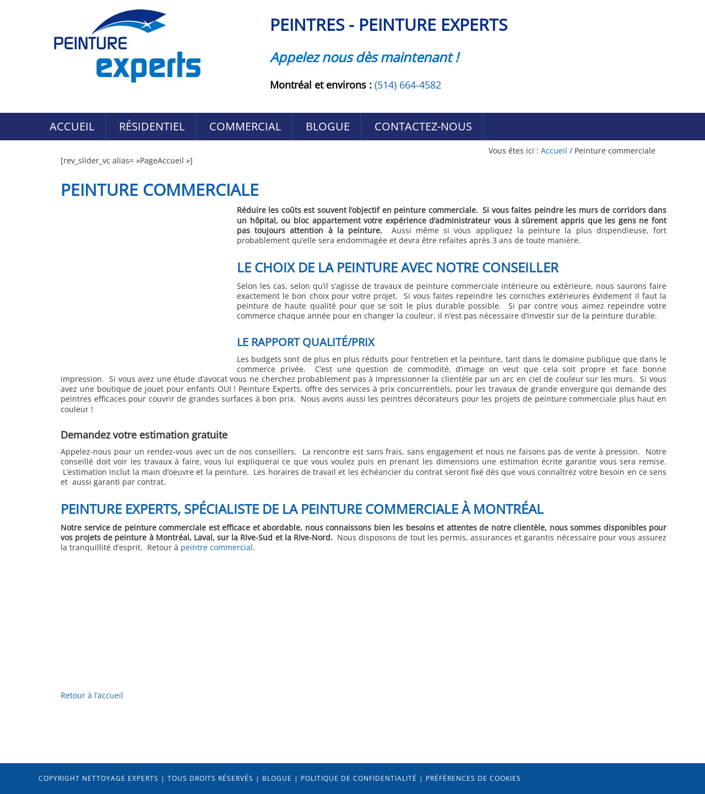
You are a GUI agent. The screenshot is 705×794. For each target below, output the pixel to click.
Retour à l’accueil (92, 695)
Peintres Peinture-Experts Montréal (127, 45)
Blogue (277, 778)
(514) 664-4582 (408, 84)
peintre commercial (217, 547)
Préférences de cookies (473, 778)
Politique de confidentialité (359, 778)
